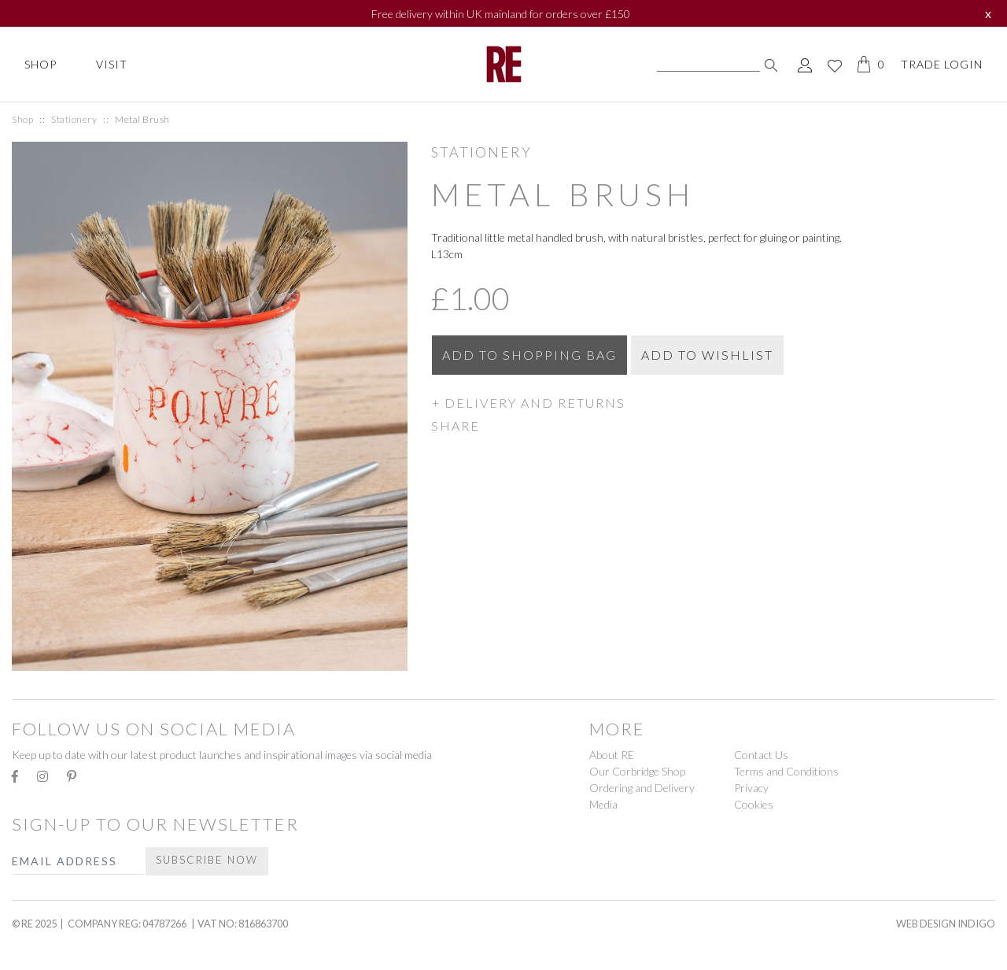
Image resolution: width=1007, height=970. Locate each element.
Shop (40, 64)
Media (603, 804)
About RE (611, 754)
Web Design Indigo (945, 923)
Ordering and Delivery (642, 787)
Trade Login (942, 64)
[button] (713, 402)
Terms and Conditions (786, 771)
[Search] (708, 64)
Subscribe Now (207, 859)
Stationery (74, 119)
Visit (111, 64)
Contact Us (761, 754)
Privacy (751, 787)
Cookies (753, 804)
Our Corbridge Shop (637, 771)
